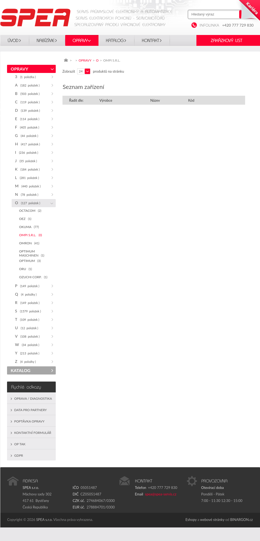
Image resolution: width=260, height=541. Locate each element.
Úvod (13, 40)
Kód (191, 100)
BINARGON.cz (241, 519)
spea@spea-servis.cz (160, 494)
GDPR (18, 455)
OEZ (25, 219)
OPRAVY (80, 40)
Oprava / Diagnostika (33, 398)
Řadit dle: (76, 100)
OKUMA (29, 227)
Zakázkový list (226, 40)
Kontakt (150, 40)
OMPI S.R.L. (30, 235)
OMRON (29, 243)
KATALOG (115, 40)
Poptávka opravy (29, 421)
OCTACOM (30, 211)
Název (155, 100)
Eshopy (191, 519)
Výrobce (106, 100)
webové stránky (212, 519)
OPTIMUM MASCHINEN (31, 253)
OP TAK (20, 444)
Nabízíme (45, 40)
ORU (25, 269)
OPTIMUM (30, 261)
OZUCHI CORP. (33, 277)
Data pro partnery (30, 410)
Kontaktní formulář (32, 433)
